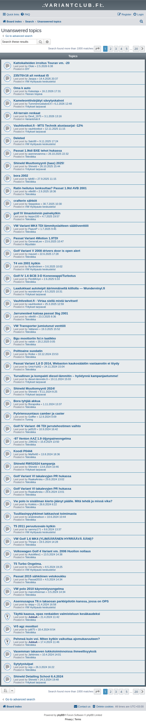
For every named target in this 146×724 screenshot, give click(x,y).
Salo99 (32, 141)
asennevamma (36, 153)
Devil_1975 (34, 116)
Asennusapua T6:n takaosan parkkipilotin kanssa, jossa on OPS (61, 601)
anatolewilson (36, 516)
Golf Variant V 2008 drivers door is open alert (47, 251)
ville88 (32, 191)
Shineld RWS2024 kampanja (34, 463)
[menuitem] (25, 14)
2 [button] (110, 49)
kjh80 (31, 178)
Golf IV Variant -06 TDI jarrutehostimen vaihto (47, 426)
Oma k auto (22, 88)
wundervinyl (35, 291)
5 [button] (127, 49)
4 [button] (121, 49)
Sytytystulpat (23, 664)
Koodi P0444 (23, 451)
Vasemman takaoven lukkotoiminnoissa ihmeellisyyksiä (55, 651)
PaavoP (32, 228)
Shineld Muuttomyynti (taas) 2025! (39, 163)
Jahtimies (33, 654)
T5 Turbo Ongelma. (28, 563)
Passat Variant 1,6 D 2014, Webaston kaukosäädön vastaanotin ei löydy (66, 363)
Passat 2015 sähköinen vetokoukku (40, 576)
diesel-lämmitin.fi (38, 379)
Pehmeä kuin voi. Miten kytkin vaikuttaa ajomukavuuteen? (57, 639)
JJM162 (32, 441)
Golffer (32, 416)
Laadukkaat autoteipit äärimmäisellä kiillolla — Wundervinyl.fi (59, 288)
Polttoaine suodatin (28, 351)
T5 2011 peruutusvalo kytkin (34, 526)
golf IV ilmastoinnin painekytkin (37, 213)
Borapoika (34, 404)
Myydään (30, 244)
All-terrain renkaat (27, 113)
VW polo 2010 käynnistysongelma (39, 589)
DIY (27, 69)
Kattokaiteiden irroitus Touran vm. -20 (41, 63)
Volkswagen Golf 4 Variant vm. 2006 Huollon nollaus (52, 551)
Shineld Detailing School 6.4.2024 (38, 676)
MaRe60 (33, 454)
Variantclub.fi (32, 119)
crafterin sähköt (25, 200)
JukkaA (32, 617)
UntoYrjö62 (34, 366)
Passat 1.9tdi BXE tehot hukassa (38, 150)
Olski (31, 66)
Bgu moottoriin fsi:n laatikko (35, 338)
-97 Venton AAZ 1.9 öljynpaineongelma (42, 438)
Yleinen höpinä (33, 94)
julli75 (31, 629)
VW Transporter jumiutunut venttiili (40, 326)
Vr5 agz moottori (26, 626)
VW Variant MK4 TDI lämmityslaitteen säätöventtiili (51, 225)
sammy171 (34, 529)
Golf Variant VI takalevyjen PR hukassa (42, 476)
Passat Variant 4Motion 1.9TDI (36, 238)
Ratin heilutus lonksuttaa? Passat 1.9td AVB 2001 (50, 188)
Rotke (31, 354)
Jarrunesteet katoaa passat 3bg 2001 (41, 313)
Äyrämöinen (35, 266)
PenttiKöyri (34, 279)
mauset (32, 254)
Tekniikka (30, 156)
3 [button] (116, 49)
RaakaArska (35, 479)
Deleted (19, 138)
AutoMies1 (34, 554)
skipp (31, 604)
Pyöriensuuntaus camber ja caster (39, 413)
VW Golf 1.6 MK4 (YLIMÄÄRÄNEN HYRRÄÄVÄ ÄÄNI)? (53, 538)
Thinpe (32, 541)
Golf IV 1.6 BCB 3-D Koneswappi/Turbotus (45, 276)
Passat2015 (35, 579)
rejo (30, 667)
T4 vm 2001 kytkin (27, 263)
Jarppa (32, 78)
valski (31, 341)
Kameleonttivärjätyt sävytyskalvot (39, 100)
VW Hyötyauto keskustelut (40, 81)
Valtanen (33, 329)
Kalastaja (33, 91)
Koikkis (32, 504)
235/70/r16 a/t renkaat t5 (31, 75)
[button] (97, 48)
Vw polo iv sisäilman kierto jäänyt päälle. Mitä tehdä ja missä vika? (63, 501)
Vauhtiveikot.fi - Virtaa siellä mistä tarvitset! (46, 301)
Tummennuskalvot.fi (39, 103)
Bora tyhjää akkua (27, 401)
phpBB (60, 715)
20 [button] (136, 49)
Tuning (29, 419)
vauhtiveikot (35, 128)
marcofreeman (36, 592)
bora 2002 (21, 175)
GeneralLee (35, 241)
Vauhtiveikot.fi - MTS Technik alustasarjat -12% (48, 125)
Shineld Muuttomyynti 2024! (34, 388)
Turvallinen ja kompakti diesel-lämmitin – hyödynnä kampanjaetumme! (66, 376)
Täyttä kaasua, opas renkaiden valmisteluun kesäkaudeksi (57, 614)
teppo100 (33, 216)
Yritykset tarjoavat (35, 106)
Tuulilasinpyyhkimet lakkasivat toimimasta (45, 513)
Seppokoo (34, 203)
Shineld (32, 166)
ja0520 (32, 429)
